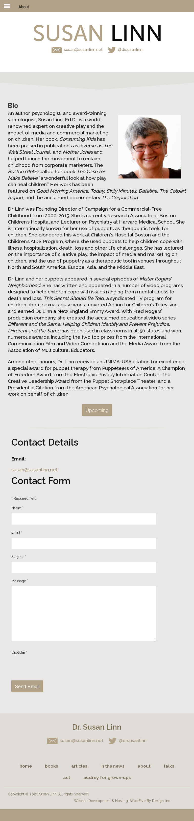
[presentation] (49, 666)
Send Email (27, 686)
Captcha (19, 652)
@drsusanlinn (124, 49)
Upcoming (97, 410)
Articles (79, 766)
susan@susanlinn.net (84, 49)
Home (26, 766)
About (144, 766)
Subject (18, 557)
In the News (113, 766)
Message (19, 581)
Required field (24, 498)
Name (17, 508)
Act (66, 777)
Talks (169, 766)
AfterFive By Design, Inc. (150, 800)
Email (16, 532)
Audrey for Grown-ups (107, 777)
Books (51, 766)
